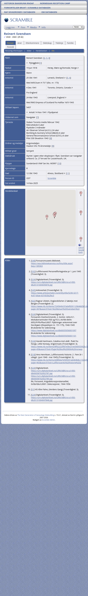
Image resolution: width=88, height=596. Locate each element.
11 (68, 173)
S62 (33, 301)
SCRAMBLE (21, 20)
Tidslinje (59, 43)
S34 (33, 341)
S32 (33, 271)
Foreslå (10, 47)
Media (33, 27)
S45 (33, 290)
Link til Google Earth (81, 250)
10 (59, 163)
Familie (70, 43)
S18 (33, 354)
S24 (33, 279)
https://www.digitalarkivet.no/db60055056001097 (53, 330)
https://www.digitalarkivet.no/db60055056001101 (53, 335)
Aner (20, 43)
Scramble (52, 178)
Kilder (29, 51)
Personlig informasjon (13, 51)
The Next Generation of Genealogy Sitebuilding (35, 415)
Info (44, 27)
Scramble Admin (48, 420)
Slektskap (47, 43)
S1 (33, 389)
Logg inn (10, 27)
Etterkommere (32, 43)
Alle (53, 51)
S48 (33, 260)
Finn (23, 27)
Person (10, 43)
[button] (46, 217)
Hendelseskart (41, 51)
